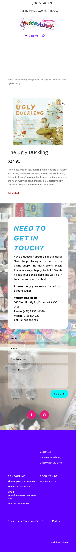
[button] (63, 103)
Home (10, 79)
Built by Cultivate (59, 542)
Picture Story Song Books (27, 79)
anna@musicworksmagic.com (41, 10)
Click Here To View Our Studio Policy (34, 521)
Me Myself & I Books (50, 79)
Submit (59, 393)
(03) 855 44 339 (42, 3)
